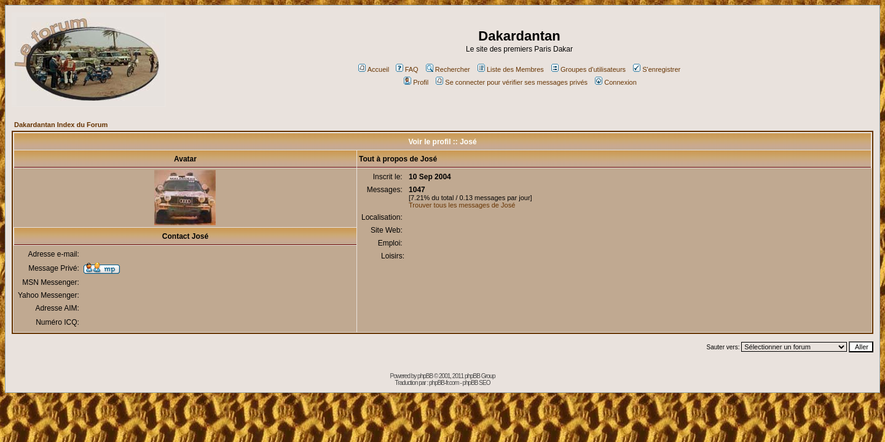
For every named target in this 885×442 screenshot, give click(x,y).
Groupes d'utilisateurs (588, 69)
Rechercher (448, 69)
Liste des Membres (511, 69)
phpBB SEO (476, 382)
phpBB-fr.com (444, 382)
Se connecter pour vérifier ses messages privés (512, 82)
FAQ (407, 69)
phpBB (425, 376)
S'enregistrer (656, 69)
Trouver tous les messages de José (462, 205)
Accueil (373, 69)
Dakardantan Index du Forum (61, 124)
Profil (416, 82)
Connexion (616, 82)
